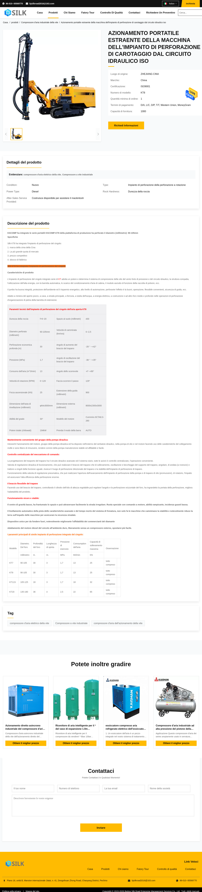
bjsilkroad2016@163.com (41, 3)
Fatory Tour (87, 12)
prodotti (14, 22)
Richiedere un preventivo (160, 12)
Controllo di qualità (111, 12)
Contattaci (134, 12)
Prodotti (53, 12)
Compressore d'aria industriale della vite (39, 22)
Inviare (101, 827)
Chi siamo (69, 12)
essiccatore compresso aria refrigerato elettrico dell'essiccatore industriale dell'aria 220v (126, 729)
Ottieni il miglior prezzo (26, 743)
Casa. (5, 22)
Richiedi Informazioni (126, 125)
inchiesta (190, 3)
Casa (40, 12)
